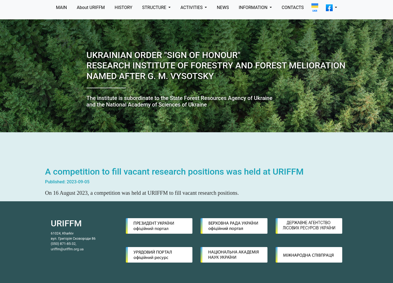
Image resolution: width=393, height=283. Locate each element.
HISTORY (123, 7)
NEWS (223, 7)
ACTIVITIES (192, 7)
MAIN (61, 7)
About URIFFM (91, 7)
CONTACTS (293, 7)
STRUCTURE (154, 7)
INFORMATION (254, 7)
